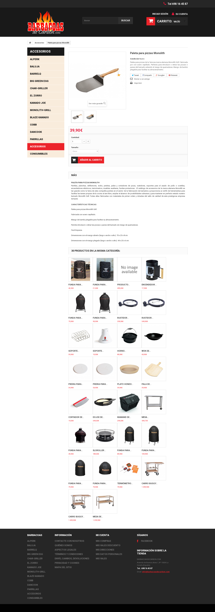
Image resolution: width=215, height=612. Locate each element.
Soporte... (73, 351)
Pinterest (173, 75)
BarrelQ (35, 73)
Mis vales (101, 558)
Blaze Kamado (39, 117)
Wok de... (146, 351)
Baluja (34, 66)
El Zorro (36, 95)
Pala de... (146, 384)
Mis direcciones (105, 549)
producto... (123, 284)
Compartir (147, 75)
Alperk (34, 59)
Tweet (135, 75)
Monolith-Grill (40, 110)
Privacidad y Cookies (67, 563)
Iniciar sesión (160, 14)
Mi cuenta (102, 535)
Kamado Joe (38, 102)
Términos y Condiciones (69, 554)
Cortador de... (76, 417)
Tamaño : (75, 147)
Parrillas (36, 139)
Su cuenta (182, 14)
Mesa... (145, 417)
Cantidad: (75, 137)
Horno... (121, 351)
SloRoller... (99, 450)
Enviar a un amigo (142, 79)
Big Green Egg (39, 81)
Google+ (160, 75)
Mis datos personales (109, 554)
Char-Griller (39, 88)
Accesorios (39, 43)
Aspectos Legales (65, 549)
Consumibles (39, 153)
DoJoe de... (98, 417)
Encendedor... (149, 284)
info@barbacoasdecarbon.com (156, 572)
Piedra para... (75, 384)
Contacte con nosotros (69, 541)
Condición (134, 59)
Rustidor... (123, 318)
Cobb (33, 124)
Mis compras (103, 541)
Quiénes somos (63, 545)
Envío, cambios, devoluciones (72, 558)
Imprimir (138, 83)
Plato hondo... (125, 384)
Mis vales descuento (108, 545)
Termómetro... (125, 483)
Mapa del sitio (63, 567)
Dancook (36, 131)
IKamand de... (124, 417)
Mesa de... (98, 516)
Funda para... (75, 284)
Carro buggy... (150, 483)
